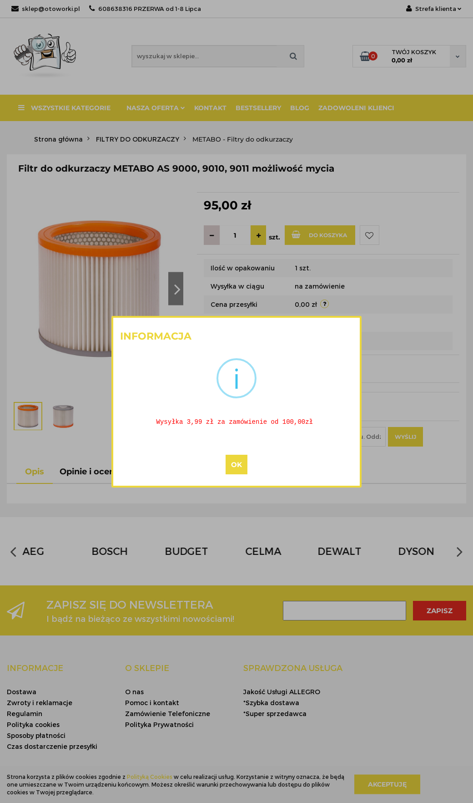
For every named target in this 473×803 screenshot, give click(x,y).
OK (236, 465)
